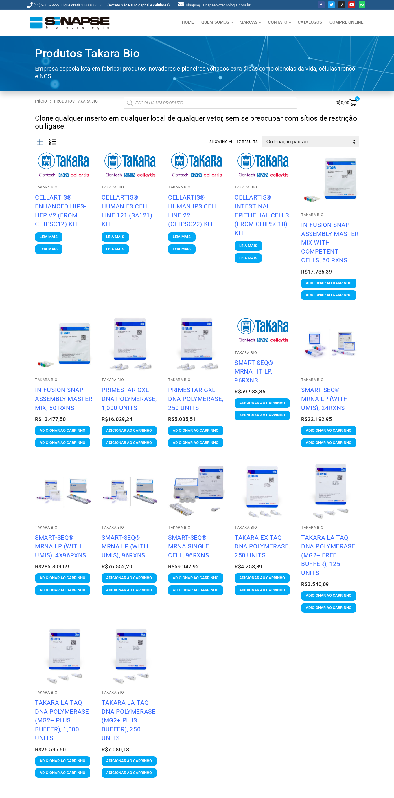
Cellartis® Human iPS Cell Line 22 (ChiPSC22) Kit (193, 211)
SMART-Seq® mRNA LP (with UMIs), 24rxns (324, 398)
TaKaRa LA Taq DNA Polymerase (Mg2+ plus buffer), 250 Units (128, 720)
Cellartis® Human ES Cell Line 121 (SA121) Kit (127, 211)
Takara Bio (179, 187)
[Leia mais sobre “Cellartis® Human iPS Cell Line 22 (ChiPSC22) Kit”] (182, 237)
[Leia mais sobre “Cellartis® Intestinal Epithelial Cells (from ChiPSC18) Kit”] (248, 246)
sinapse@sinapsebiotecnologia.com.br (218, 5)
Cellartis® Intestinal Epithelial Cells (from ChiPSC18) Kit (262, 215)
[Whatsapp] (362, 4)
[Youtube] (351, 4)
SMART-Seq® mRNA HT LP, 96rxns (254, 371)
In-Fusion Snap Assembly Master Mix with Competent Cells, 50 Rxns (330, 242)
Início (41, 101)
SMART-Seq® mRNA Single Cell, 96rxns (188, 546)
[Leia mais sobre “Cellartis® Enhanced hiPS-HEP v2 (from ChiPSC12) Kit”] (48, 237)
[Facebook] (321, 4)
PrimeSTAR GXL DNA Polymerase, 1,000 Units (129, 398)
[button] (328, 283)
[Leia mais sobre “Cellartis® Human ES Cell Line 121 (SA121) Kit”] (115, 237)
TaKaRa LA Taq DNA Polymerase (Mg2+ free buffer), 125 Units (328, 555)
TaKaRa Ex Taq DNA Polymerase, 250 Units (262, 546)
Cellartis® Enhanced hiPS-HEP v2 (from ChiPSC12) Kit (60, 211)
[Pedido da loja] (310, 141)
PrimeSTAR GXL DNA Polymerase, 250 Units (195, 398)
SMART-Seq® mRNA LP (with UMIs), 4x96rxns (60, 546)
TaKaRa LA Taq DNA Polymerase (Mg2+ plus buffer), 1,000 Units (62, 720)
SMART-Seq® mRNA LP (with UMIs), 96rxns (125, 546)
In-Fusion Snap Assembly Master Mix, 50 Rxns (64, 398)
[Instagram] (341, 4)
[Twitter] (331, 4)
